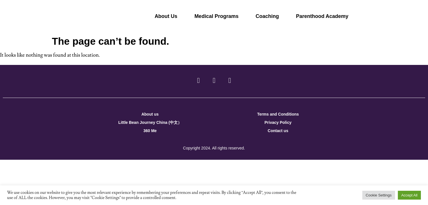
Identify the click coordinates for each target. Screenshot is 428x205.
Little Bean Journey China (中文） (150, 122)
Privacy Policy (277, 122)
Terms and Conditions (278, 114)
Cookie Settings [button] (379, 195)
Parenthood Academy (322, 16)
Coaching (267, 16)
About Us (166, 16)
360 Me (150, 130)
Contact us (278, 130)
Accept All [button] (409, 195)
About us (150, 114)
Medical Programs (217, 16)
